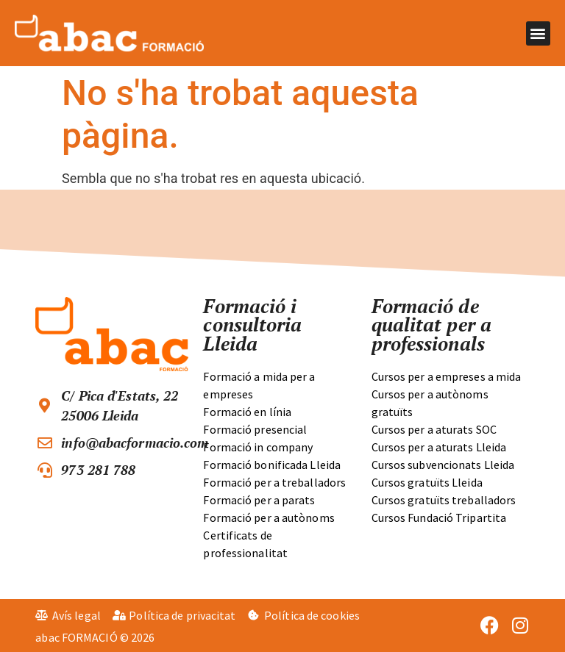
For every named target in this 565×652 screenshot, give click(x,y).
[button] (538, 33)
